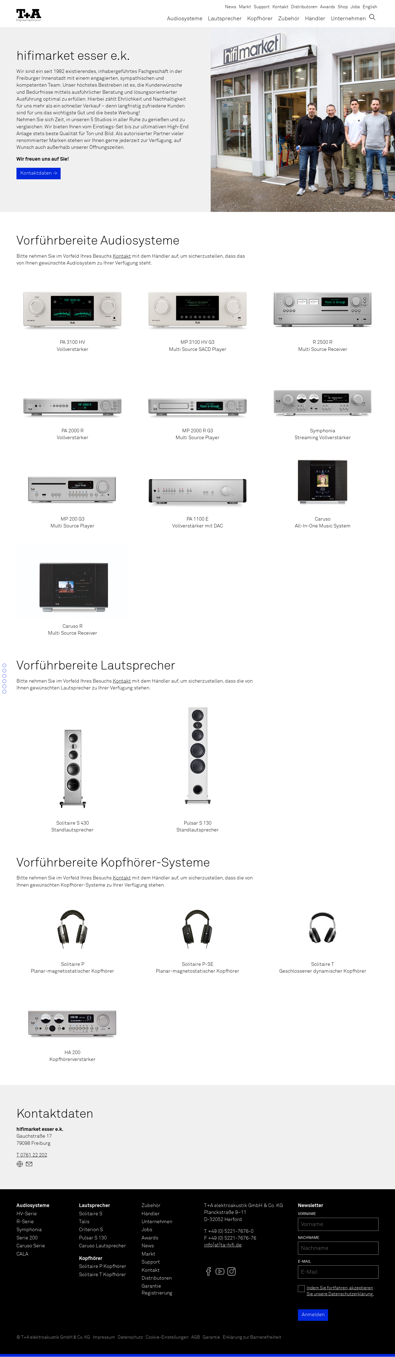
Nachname (308, 1238)
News (230, 7)
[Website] (19, 1164)
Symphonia (29, 1230)
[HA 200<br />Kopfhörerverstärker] (72, 1025)
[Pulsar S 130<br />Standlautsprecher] (197, 768)
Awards (327, 7)
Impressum (104, 1337)
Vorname (307, 1214)
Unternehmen (348, 19)
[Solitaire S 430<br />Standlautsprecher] (72, 768)
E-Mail (304, 1262)
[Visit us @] (208, 1271)
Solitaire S (90, 1214)
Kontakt (280, 7)
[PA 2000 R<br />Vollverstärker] (72, 404)
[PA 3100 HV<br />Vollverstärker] (72, 315)
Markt (245, 7)
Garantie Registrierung (157, 1292)
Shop (343, 7)
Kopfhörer (260, 19)
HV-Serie (26, 1214)
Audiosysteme (184, 19)
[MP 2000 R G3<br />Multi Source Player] (197, 404)
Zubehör (289, 19)
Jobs (355, 7)
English (370, 7)
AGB (195, 1337)
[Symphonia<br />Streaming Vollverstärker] (323, 404)
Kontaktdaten (36, 173)
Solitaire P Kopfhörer (102, 1267)
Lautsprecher (225, 19)
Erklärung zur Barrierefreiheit (252, 1337)
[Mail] (29, 1164)
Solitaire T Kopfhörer (102, 1276)
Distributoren (304, 7)
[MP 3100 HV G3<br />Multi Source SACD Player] (197, 315)
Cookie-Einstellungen (167, 1337)
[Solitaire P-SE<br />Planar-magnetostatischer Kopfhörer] (197, 937)
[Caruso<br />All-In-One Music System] (323, 492)
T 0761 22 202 (31, 1155)
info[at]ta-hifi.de (223, 1245)
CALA (22, 1255)
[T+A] (28, 13)
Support (262, 7)
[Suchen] (375, 18)
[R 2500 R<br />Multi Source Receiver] (323, 315)
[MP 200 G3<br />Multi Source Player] (72, 492)
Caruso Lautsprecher (102, 1247)
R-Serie (25, 1222)
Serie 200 (27, 1238)
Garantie (211, 1337)
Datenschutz (130, 1337)
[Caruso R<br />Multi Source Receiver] (72, 590)
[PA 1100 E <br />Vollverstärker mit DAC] (197, 492)
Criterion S (91, 1230)
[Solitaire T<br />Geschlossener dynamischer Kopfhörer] (323, 937)
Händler (315, 19)
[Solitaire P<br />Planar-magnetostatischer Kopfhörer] (72, 937)
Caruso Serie (30, 1247)
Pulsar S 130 (93, 1238)
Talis (84, 1222)
